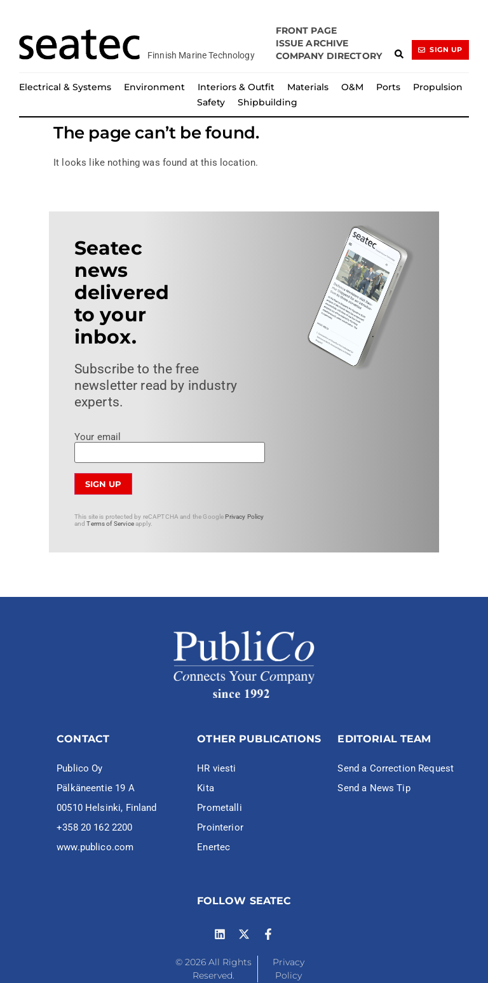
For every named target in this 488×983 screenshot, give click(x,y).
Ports (388, 87)
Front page (306, 30)
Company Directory (329, 56)
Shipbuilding (267, 102)
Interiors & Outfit (236, 87)
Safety (211, 102)
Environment (154, 87)
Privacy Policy (244, 516)
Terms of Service (109, 523)
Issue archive (312, 43)
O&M (352, 87)
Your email (169, 445)
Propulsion (438, 87)
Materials (308, 87)
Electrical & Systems (65, 87)
